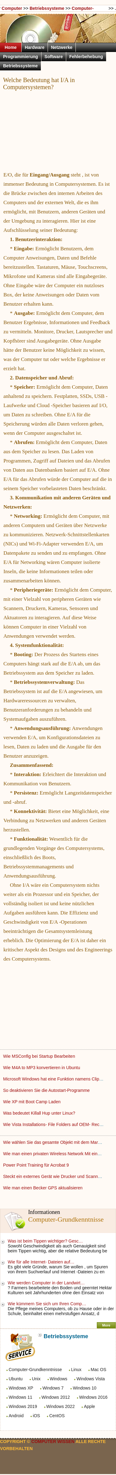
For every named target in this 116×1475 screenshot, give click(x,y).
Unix (36, 1378)
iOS (36, 1415)
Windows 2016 (93, 1397)
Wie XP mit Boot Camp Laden (32, 1101)
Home (11, 47)
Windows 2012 (55, 1397)
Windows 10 (84, 1388)
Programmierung (20, 56)
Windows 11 (20, 1397)
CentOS (57, 1415)
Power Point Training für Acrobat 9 (36, 1165)
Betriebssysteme (47, 8)
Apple (89, 1406)
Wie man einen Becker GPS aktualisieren (43, 1187)
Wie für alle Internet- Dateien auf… (41, 1261)
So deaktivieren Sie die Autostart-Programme (47, 1090)
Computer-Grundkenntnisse (35, 1369)
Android (16, 1415)
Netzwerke (61, 47)
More (106, 1325)
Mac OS (98, 1369)
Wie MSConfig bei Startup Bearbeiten (39, 1056)
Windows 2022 (60, 1406)
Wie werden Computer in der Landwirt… (46, 1282)
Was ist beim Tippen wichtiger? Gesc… (45, 1241)
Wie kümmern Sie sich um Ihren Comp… (47, 1303)
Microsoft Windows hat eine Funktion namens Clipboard (57, 1079)
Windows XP (21, 1388)
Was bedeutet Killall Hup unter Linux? (39, 1113)
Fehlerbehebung (86, 56)
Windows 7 (52, 1388)
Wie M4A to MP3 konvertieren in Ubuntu (42, 1067)
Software (54, 56)
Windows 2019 (23, 1406)
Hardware (35, 47)
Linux (76, 1369)
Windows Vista (90, 1378)
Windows (58, 1378)
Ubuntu (16, 1378)
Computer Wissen (12, 8)
